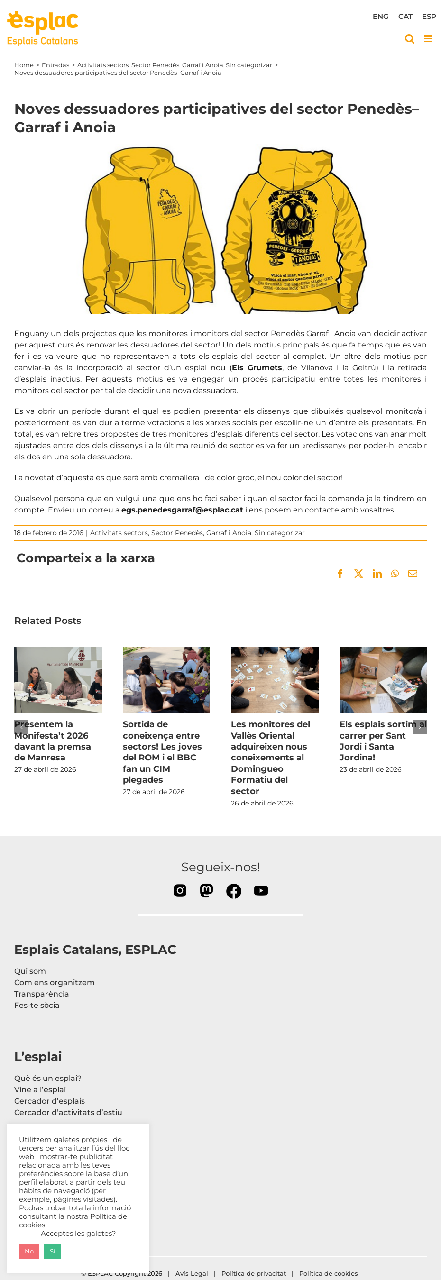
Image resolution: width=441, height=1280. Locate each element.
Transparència (41, 993)
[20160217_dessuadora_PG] (220, 229)
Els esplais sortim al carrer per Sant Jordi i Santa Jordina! (383, 741)
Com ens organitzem (54, 982)
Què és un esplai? (48, 1078)
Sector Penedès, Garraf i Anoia (201, 533)
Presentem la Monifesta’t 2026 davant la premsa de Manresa (52, 741)
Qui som (30, 971)
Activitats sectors (119, 533)
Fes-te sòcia (37, 1005)
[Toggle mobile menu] (429, 39)
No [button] (29, 1251)
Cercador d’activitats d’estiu (68, 1112)
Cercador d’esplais (49, 1101)
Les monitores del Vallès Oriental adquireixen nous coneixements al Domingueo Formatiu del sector (270, 757)
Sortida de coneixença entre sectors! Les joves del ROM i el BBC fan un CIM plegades (162, 752)
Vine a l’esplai (40, 1089)
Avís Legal (191, 1273)
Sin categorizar (280, 533)
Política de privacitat (253, 1273)
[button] (21, 727)
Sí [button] (52, 1251)
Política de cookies (329, 1273)
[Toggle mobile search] (409, 39)
